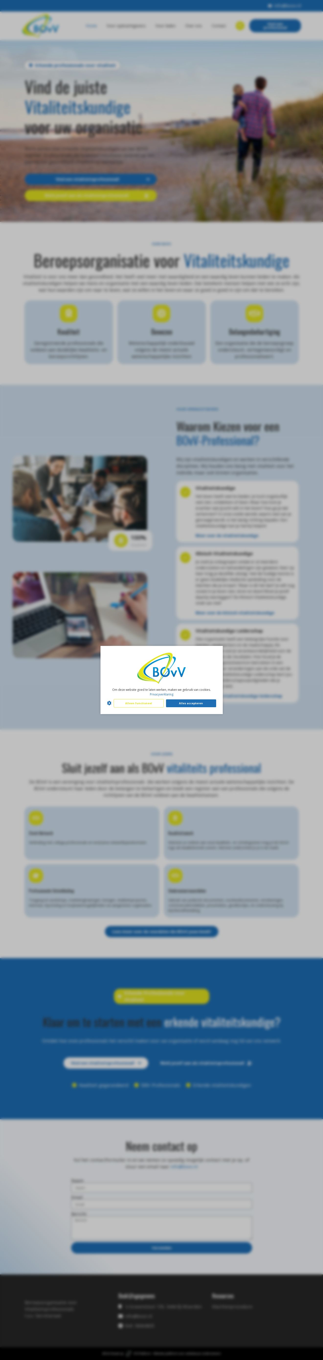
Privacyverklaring (161, 694)
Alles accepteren (191, 703)
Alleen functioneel (138, 703)
